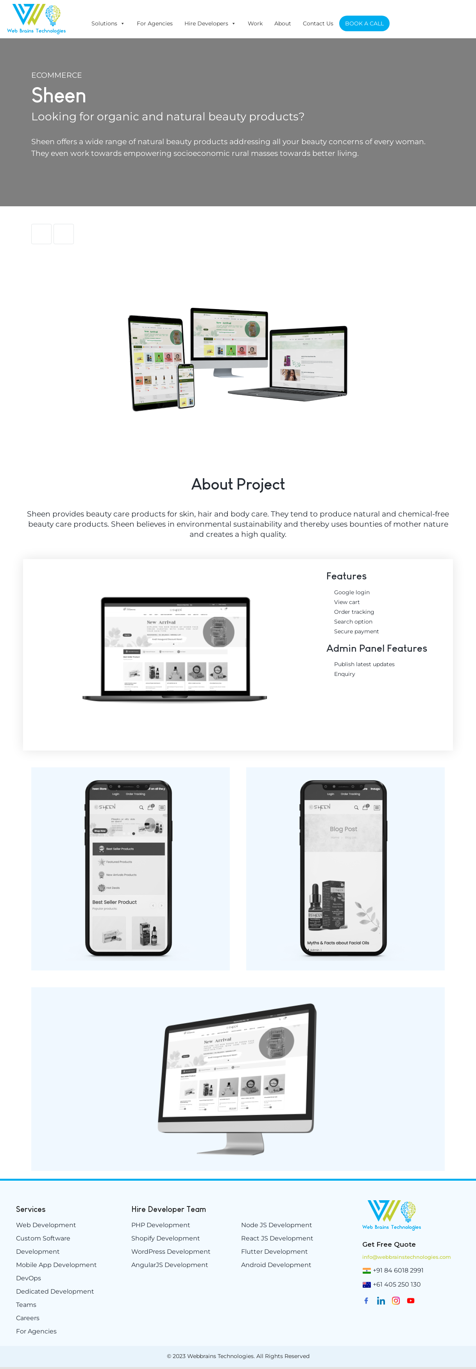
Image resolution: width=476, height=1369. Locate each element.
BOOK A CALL (364, 23)
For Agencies (155, 23)
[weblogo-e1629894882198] (391, 1203)
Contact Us (318, 23)
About (282, 23)
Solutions (108, 23)
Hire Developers (210, 23)
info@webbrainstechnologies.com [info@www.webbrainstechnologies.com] (406, 1257)
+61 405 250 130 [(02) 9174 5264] (397, 1284)
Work (255, 23)
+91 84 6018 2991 (398, 1270)
